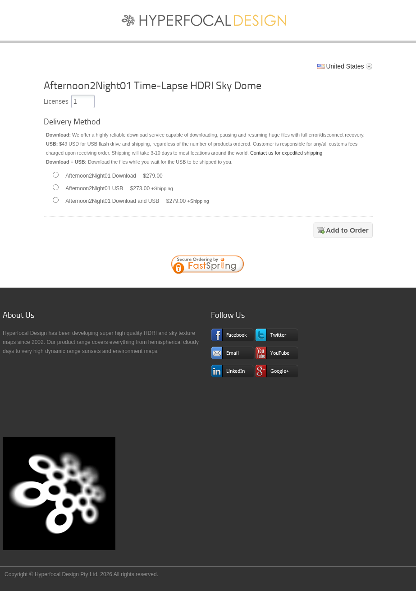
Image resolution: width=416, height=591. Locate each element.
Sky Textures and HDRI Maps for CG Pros (208, 22)
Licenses (56, 101)
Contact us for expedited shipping (286, 153)
